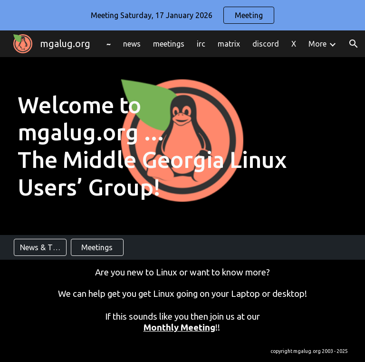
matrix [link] (229, 43)
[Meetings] (97, 247)
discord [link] (265, 43)
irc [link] (201, 43)
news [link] (132, 43)
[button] (353, 43)
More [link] (317, 43)
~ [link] (108, 43)
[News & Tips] (40, 247)
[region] (182, 15)
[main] (183, 146)
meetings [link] (168, 43)
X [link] (293, 43)
